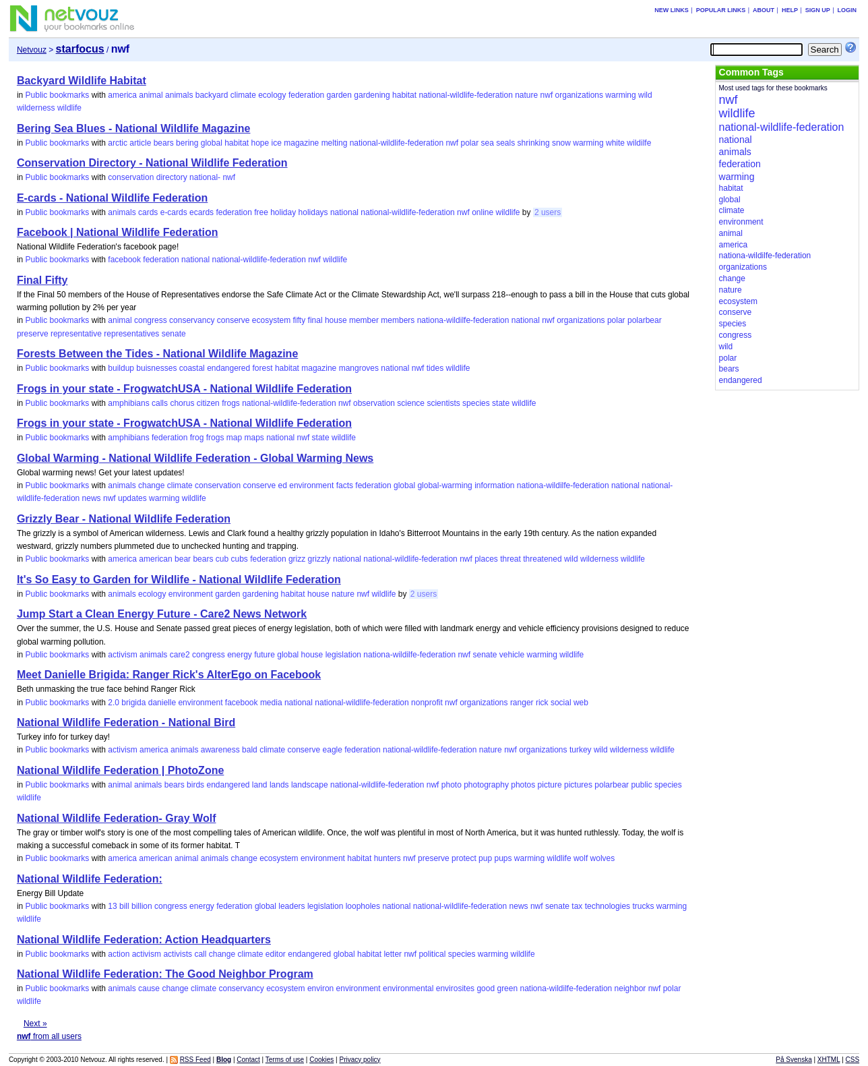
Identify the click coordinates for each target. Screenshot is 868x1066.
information (494, 485)
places (486, 559)
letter (392, 954)
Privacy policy (359, 1059)
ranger (522, 702)
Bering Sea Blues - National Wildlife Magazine (134, 128)
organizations (579, 95)
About (763, 10)
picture (550, 785)
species (476, 403)
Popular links (721, 10)
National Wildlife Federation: (89, 879)
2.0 (113, 702)
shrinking (534, 143)
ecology (272, 95)
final (315, 320)
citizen (208, 403)
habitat (404, 95)
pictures (578, 785)
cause (149, 988)
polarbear (644, 320)
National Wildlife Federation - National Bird (126, 722)
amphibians (128, 403)
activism (122, 654)
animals (179, 95)
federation (306, 95)
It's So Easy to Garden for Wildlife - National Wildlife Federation (179, 579)
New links (671, 10)
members (397, 320)
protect (464, 858)
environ (320, 988)
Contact (248, 1059)
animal (150, 95)
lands (279, 785)
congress (150, 320)
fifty (299, 320)
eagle (332, 749)
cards (148, 212)
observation (374, 403)
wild (645, 95)
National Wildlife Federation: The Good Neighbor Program (165, 974)
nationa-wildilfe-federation (463, 320)
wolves (602, 858)
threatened (542, 559)
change (151, 485)
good (485, 988)
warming (620, 95)
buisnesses (156, 368)
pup (485, 858)
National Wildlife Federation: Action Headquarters (144, 939)
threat (510, 559)
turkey (580, 749)
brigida (133, 702)
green (507, 988)
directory (171, 177)
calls (160, 403)
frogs (231, 403)
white (615, 143)
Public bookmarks (58, 95)
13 (112, 906)
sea (486, 143)
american (155, 559)
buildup (121, 368)
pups (503, 858)
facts (344, 485)
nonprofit (427, 702)
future (264, 654)
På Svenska (793, 1059)
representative (76, 333)
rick (542, 702)
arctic (117, 143)
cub (222, 559)
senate (174, 333)
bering (187, 143)
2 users (547, 212)
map (234, 437)
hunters (387, 858)
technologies (607, 906)
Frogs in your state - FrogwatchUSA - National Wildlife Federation (184, 388)
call (200, 954)
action (118, 954)
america (122, 95)
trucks (643, 906)
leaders (291, 906)
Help (790, 10)
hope (260, 143)
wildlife (69, 108)
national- (204, 177)
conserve (233, 320)
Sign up (817, 10)
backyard (211, 95)
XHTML (828, 1059)
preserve (33, 333)
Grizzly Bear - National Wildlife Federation (123, 519)
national (344, 212)
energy (239, 654)
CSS (853, 1059)
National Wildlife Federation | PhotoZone (120, 770)
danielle (162, 702)
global (211, 143)
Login (847, 10)
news (91, 498)
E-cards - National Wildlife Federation (112, 198)
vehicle (511, 654)
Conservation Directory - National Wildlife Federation (152, 163)
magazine (301, 143)
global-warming (444, 485)
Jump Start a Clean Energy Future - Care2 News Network (162, 614)
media (271, 702)
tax (576, 906)
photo (451, 785)
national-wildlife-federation (465, 95)
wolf (581, 858)
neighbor (630, 988)
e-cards (173, 212)
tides (435, 368)
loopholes (363, 906)
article (140, 143)
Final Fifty (42, 280)
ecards (201, 212)
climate (243, 95)
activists (177, 954)
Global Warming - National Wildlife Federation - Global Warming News (195, 458)
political (431, 954)
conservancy (191, 320)
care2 (180, 654)
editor (276, 954)
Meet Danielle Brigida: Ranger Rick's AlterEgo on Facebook (169, 674)
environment (311, 485)
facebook (124, 259)
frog (197, 437)
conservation (131, 177)
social (561, 702)
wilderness (36, 108)
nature (526, 95)
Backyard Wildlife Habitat (81, 80)
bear (183, 559)
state (500, 403)
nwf (546, 95)
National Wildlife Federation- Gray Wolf (116, 818)
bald (249, 749)
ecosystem (271, 320)
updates (132, 498)
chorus (182, 403)
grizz (296, 559)
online (482, 212)
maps (254, 437)
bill (124, 906)
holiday (283, 212)
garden (339, 95)
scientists (443, 403)
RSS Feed (195, 1059)
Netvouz (31, 50)
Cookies (321, 1059)
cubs (239, 559)
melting (334, 143)
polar (469, 143)
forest (263, 368)
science (411, 403)
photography (486, 785)
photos (523, 785)
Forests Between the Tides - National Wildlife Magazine (157, 353)
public (641, 785)
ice (277, 143)
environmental (408, 988)
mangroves (359, 368)
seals (505, 143)
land (260, 785)
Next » (35, 1023)
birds (195, 785)
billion (141, 906)
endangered (228, 368)
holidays (313, 212)
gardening (372, 95)
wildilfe (639, 143)
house (336, 320)
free (261, 212)
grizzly (319, 559)
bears (164, 143)
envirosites (455, 988)
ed (282, 485)
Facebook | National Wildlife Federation (117, 232)
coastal (192, 368)
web (581, 702)
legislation (343, 654)
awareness (220, 749)
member (364, 320)
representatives (131, 333)
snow (561, 143)
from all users (49, 1036)
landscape (309, 785)
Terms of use (285, 1059)
